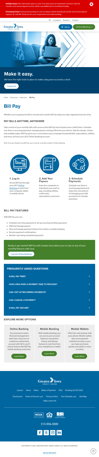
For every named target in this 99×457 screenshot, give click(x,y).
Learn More (19, 356)
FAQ (60, 390)
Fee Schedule (66, 396)
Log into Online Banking (22, 254)
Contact (75, 20)
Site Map (83, 396)
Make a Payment (48, 390)
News (28, 390)
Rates (36, 390)
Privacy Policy (52, 396)
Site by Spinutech (49, 452)
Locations (57, 20)
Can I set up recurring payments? (28, 292)
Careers (20, 390)
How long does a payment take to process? (33, 284)
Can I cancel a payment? (22, 300)
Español (66, 20)
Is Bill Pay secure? (19, 308)
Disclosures (17, 396)
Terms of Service (32, 396)
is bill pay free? (17, 276)
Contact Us (11, 86)
